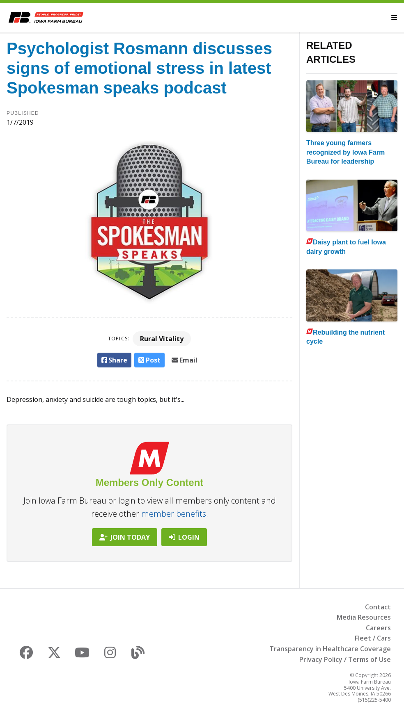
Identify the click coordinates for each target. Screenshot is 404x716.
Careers (378, 627)
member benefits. (174, 513)
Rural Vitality (162, 338)
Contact (378, 606)
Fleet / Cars (373, 638)
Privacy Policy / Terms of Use (345, 659)
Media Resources (364, 617)
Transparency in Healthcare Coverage (330, 648)
